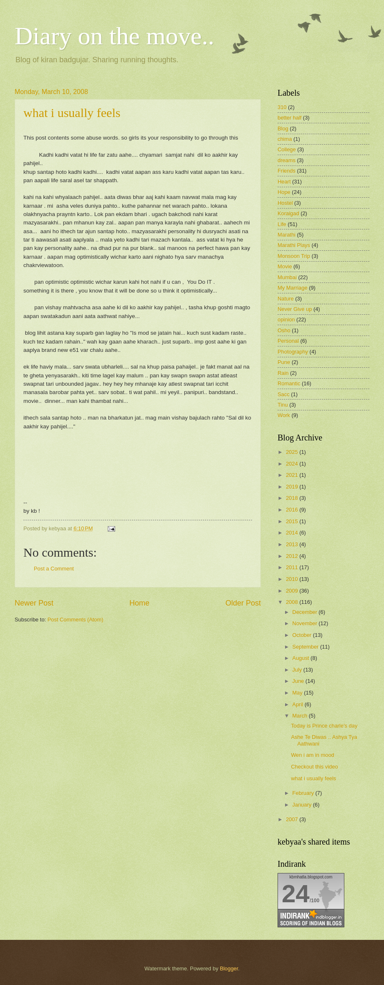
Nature (286, 298)
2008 (292, 602)
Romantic (289, 383)
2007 (292, 819)
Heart (284, 181)
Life (282, 224)
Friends (287, 171)
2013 (292, 544)
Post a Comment (54, 568)
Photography (293, 352)
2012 (292, 556)
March (300, 716)
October (302, 635)
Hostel (285, 203)
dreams (287, 160)
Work (284, 415)
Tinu (283, 405)
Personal (288, 341)
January (302, 805)
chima (285, 139)
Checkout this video (314, 767)
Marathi (287, 235)
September (306, 647)
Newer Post (34, 603)
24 (296, 894)
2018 (292, 498)
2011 (292, 567)
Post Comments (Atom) (76, 619)
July (297, 670)
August (301, 658)
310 (282, 107)
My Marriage (293, 288)
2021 (292, 475)
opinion (286, 319)
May (298, 693)
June (299, 681)
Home (139, 603)
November (305, 623)
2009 (292, 591)
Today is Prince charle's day (324, 726)
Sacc (284, 394)
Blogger (229, 968)
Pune (284, 362)
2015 (292, 521)
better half (289, 118)
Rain (283, 373)
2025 (292, 452)
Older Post (243, 603)
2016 (292, 509)
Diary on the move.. (114, 36)
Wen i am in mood (312, 755)
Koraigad (288, 213)
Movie (285, 266)
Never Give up (295, 309)
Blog (283, 128)
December (305, 612)
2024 (292, 464)
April (298, 704)
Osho (284, 330)
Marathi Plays (294, 245)
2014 (292, 532)
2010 (292, 579)
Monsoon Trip (294, 256)
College (287, 149)
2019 (292, 487)
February (303, 793)
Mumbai (287, 277)
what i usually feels (71, 113)
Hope (284, 192)
